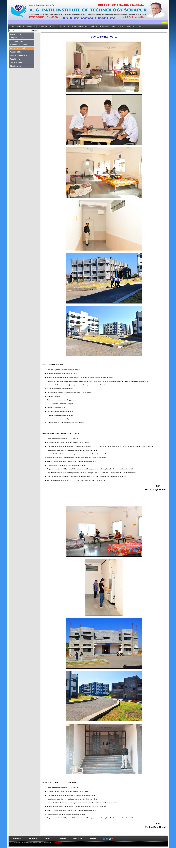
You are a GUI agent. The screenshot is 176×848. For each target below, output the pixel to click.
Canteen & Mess (16, 52)
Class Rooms (14, 59)
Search (34, 30)
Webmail (63, 838)
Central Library (15, 34)
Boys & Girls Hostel (17, 48)
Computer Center (16, 38)
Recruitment (17, 838)
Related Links (32, 838)
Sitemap (93, 838)
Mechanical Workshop (18, 45)
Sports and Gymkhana (18, 55)
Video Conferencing (17, 41)
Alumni (47, 838)
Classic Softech (57, 842)
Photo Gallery (77, 838)
